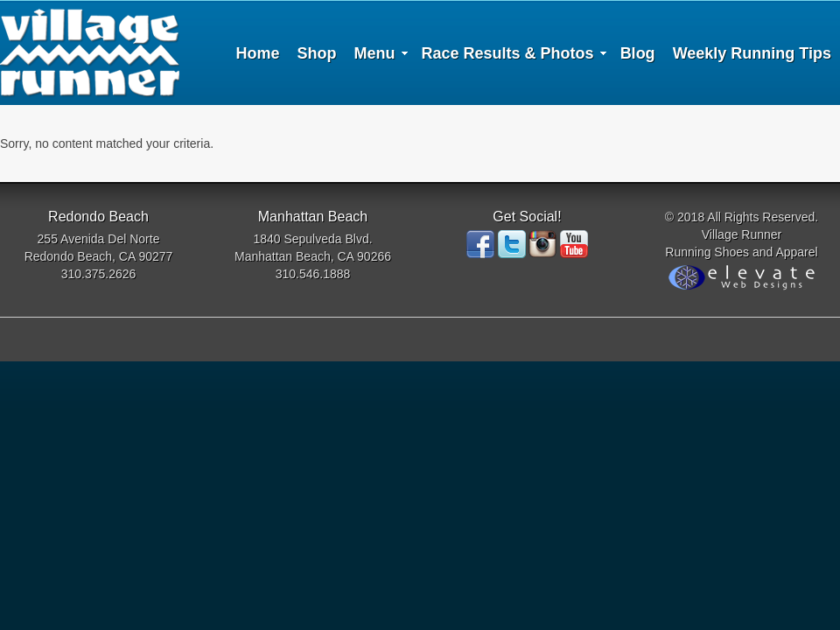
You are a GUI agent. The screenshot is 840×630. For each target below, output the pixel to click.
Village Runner (89, 52)
